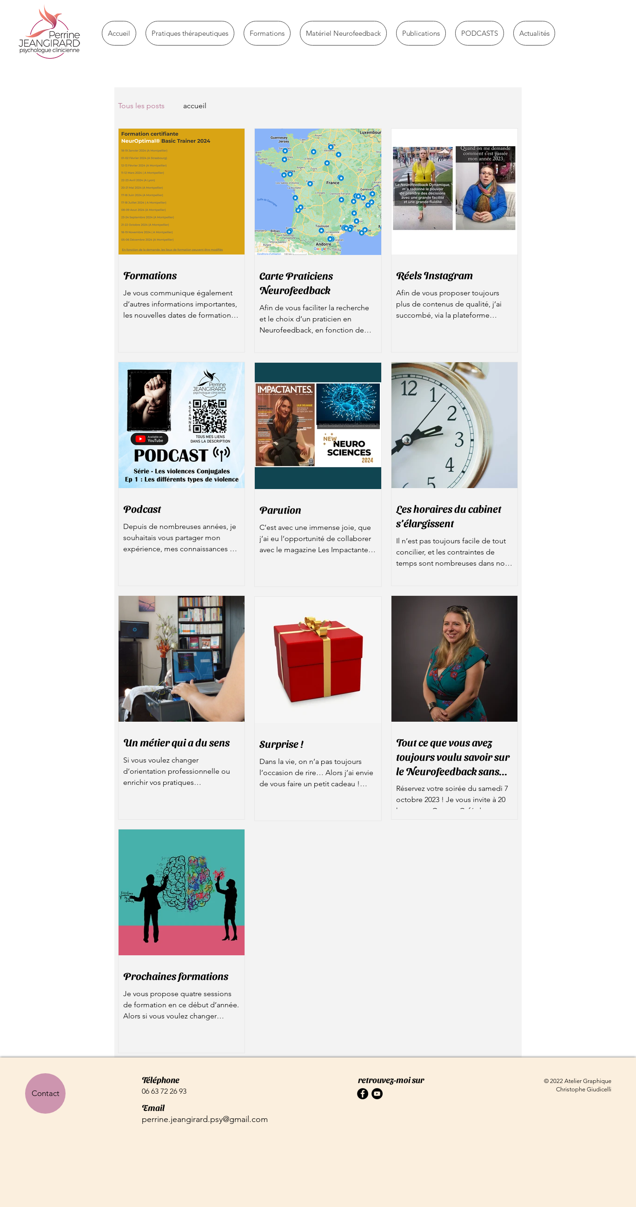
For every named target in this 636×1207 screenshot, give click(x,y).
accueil (194, 105)
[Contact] (45, 1093)
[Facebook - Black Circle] (362, 1093)
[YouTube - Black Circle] (377, 1093)
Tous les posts (141, 105)
